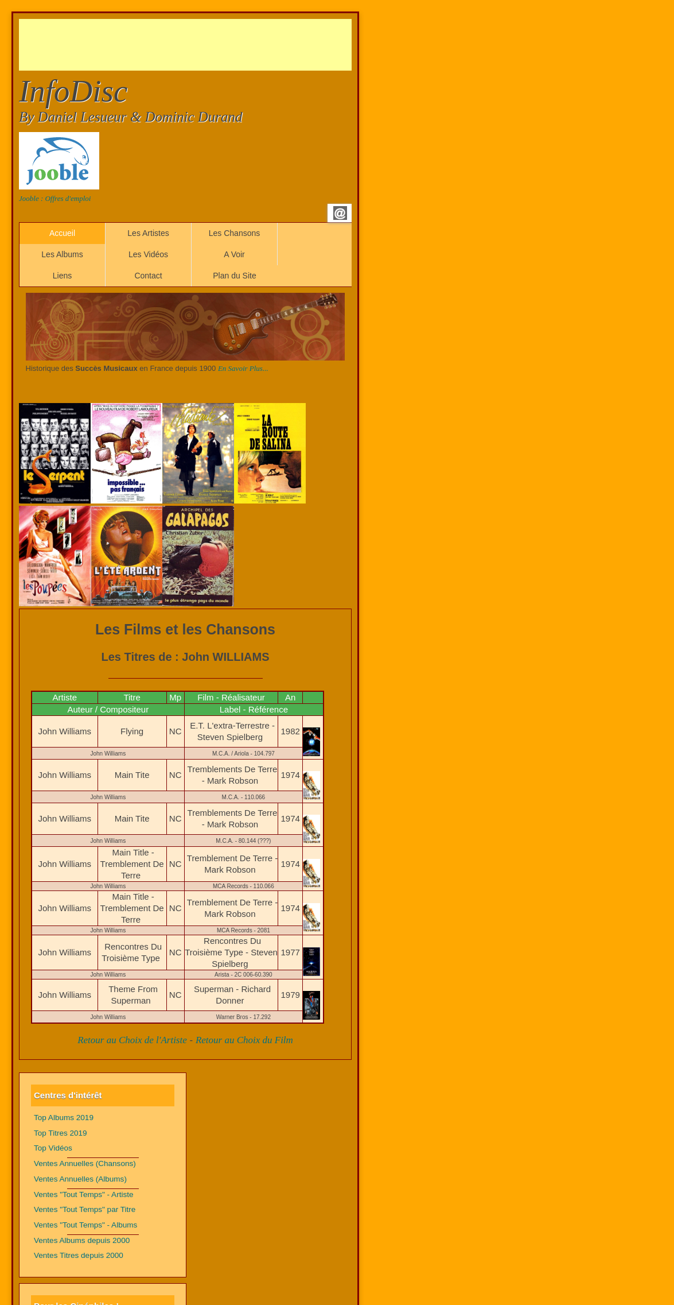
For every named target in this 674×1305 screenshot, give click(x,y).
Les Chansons (234, 233)
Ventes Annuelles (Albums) (80, 1179)
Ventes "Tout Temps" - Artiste (84, 1194)
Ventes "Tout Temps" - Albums (85, 1225)
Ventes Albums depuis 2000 (82, 1240)
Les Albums (62, 254)
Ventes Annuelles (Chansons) (85, 1163)
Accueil (62, 233)
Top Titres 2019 (60, 1133)
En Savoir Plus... (243, 368)
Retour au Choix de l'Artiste (132, 1040)
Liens (62, 275)
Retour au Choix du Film (244, 1040)
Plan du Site (234, 275)
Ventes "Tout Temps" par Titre (84, 1209)
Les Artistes (148, 233)
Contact (148, 275)
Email (340, 213)
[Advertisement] (228, 45)
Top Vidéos (53, 1148)
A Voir (234, 254)
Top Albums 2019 (63, 1117)
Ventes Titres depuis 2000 (78, 1255)
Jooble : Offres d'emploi (55, 198)
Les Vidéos (148, 254)
